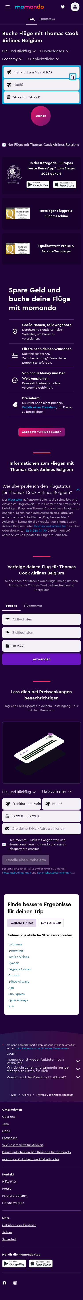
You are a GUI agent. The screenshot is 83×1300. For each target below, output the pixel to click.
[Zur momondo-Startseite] (29, 6)
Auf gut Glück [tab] (51, 923)
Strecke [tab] (11, 605)
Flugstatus (15, 499)
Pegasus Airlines (19, 969)
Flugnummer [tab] (33, 605)
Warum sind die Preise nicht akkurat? (44, 1077)
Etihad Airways (18, 981)
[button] (7, 7)
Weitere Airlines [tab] (21, 923)
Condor (13, 975)
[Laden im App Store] (64, 185)
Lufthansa (15, 944)
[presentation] (64, 184)
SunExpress (16, 994)
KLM (11, 1006)
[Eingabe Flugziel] (45, 85)
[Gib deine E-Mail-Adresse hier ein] (45, 829)
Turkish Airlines (18, 956)
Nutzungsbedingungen (16, 872)
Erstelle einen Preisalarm (39, 407)
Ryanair (13, 963)
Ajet (11, 987)
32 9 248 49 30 (36, 530)
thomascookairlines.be (50, 526)
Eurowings (15, 950)
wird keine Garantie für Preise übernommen (42, 1048)
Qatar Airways (18, 1000)
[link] (41, 432)
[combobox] (19, 51)
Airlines (26, 1094)
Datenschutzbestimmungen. (54, 872)
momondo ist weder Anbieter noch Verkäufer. (44, 1061)
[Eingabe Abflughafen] (45, 72)
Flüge (13, 1094)
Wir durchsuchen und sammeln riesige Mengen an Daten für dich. (44, 1069)
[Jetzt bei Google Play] (38, 185)
